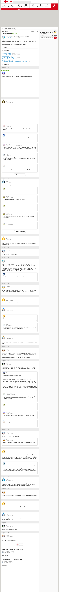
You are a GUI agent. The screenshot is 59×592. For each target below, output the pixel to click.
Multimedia (26, 5)
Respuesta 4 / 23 (5, 235)
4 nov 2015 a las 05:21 (9, 325)
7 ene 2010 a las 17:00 (9, 480)
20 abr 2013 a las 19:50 (9, 413)
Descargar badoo (5, 56)
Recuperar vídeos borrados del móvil (9, 58)
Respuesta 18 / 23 (5, 511)
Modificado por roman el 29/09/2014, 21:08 (12, 422)
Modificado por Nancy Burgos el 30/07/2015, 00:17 (14, 145)
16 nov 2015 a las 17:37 (11, 166)
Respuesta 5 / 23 (5, 247)
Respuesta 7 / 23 (5, 283)
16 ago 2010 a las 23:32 (9, 261)
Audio (14, 9)
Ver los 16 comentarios (20, 174)
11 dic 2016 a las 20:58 (16, 37)
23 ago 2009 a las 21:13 (9, 364)
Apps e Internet (19, 5)
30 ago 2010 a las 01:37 (9, 310)
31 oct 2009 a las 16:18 (9, 452)
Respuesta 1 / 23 (5, 67)
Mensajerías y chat (11, 28)
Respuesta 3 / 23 (5, 178)
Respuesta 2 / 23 (5, 98)
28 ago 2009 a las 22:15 (9, 182)
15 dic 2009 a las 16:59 (9, 405)
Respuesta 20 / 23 (5, 532)
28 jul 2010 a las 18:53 (9, 224)
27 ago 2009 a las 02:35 (9, 373)
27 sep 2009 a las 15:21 (9, 102)
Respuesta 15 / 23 (5, 476)
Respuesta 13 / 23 (5, 429)
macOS (3, 9)
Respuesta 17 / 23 (5, 499)
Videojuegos (19, 9)
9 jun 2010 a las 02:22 (9, 300)
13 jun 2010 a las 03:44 (9, 73)
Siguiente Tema (33, 31)
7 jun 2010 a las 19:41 (9, 189)
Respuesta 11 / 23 (5, 346)
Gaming (33, 5)
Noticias (42, 35)
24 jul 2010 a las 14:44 (9, 350)
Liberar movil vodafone (6, 60)
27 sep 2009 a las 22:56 (9, 433)
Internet (7, 9)
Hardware (10, 9)
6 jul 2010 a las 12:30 (9, 214)
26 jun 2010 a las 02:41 (9, 536)
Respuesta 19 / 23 (5, 522)
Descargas (47, 5)
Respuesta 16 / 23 (5, 488)
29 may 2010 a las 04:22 (9, 338)
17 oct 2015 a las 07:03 (9, 155)
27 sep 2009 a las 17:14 (9, 239)
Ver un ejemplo (54, 35)
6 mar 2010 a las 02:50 (11, 394)
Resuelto (14, 33)
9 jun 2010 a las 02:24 (9, 251)
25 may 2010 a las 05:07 (9, 526)
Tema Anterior (5, 31)
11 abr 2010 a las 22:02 (9, 515)
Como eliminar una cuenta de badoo (9, 57)
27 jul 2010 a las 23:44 (9, 287)
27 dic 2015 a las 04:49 (9, 440)
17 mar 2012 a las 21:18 (9, 126)
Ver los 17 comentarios (20, 231)
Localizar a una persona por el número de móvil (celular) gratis (14, 61)
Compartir (5, 47)
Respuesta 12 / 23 (5, 360)
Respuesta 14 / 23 (5, 447)
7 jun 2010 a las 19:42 (9, 197)
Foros (54, 5)
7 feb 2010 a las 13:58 (9, 504)
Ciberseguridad (40, 5)
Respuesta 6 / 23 (5, 257)
